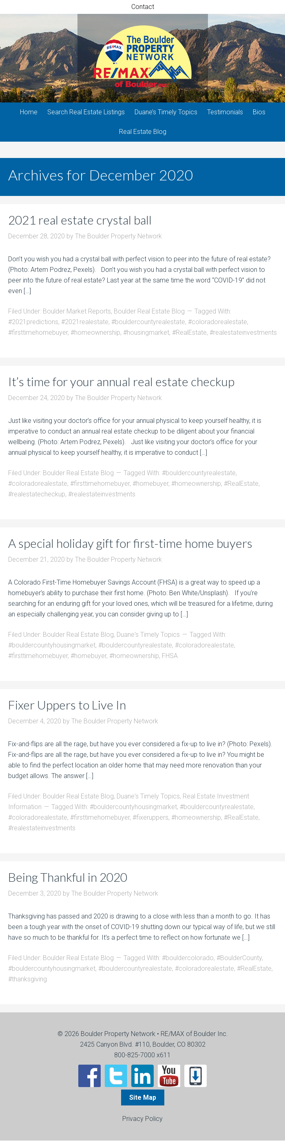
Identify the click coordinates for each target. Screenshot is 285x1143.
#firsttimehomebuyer (38, 335)
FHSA (170, 658)
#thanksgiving (27, 981)
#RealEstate (189, 335)
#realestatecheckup (36, 496)
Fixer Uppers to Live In (67, 707)
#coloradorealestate (217, 324)
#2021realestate (84, 324)
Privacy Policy (142, 1121)
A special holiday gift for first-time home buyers (130, 545)
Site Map (142, 1100)
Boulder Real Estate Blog (149, 314)
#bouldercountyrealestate (148, 324)
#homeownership (95, 335)
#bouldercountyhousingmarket (51, 648)
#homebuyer (150, 486)
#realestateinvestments (243, 335)
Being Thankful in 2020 (67, 879)
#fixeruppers (150, 820)
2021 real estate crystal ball (80, 222)
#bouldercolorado (188, 960)
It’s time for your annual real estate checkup (121, 383)
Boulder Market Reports (77, 314)
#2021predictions (33, 324)
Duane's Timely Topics (148, 637)
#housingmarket (146, 335)
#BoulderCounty (239, 960)
